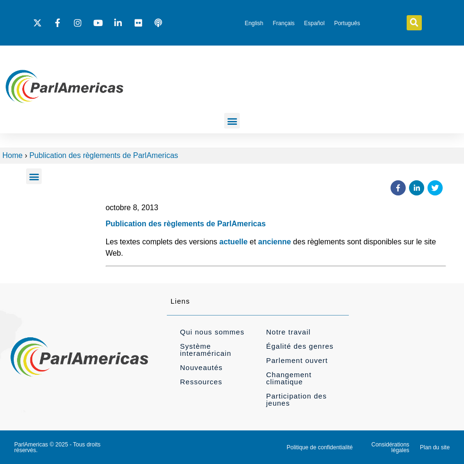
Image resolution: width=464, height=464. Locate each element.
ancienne (274, 242)
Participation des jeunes (296, 399)
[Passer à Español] (314, 23)
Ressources (201, 382)
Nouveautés (201, 367)
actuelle (233, 242)
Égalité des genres (299, 346)
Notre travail (288, 332)
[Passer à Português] (347, 23)
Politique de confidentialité (320, 447)
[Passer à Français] (284, 23)
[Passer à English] (254, 23)
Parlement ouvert (297, 360)
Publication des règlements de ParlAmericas (103, 155)
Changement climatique (288, 378)
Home (12, 155)
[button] (414, 22)
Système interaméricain (205, 349)
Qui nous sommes (212, 332)
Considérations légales (390, 447)
